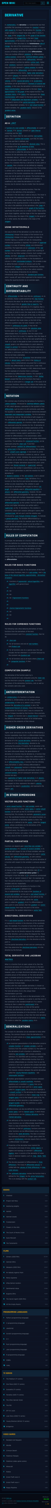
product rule (29, 681)
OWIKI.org (8, 1498)
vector (30, 822)
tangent (32, 216)
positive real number (22, 139)
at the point (15, 889)
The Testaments (25, 1243)
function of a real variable (15, 128)
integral (17, 267)
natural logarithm (33, 581)
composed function (32, 441)
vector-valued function (14, 806)
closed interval (33, 716)
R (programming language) (25, 1354)
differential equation (32, 489)
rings (34, 1156)
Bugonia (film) (25, 1293)
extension (31, 248)
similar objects (36, 1148)
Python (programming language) (25, 1317)
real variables (20, 1054)
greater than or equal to (30, 304)
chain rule (22, 444)
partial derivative (29, 102)
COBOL (25, 1360)
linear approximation (33, 1037)
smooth (7, 344)
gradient (21, 902)
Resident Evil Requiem (25, 1440)
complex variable (30, 1046)
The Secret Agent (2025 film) (25, 1299)
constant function (32, 634)
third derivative (23, 743)
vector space (29, 809)
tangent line (21, 36)
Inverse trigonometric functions (20, 608)
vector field (38, 910)
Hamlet (25, 1211)
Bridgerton (25, 1426)
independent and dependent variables (25, 100)
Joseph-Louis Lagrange (18, 452)
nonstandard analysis (24, 261)
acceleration (38, 81)
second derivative (23, 81)
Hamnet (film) (25, 1262)
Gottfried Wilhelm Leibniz (34, 57)
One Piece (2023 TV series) (25, 1384)
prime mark (35, 62)
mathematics (11, 25)
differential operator (15, 422)
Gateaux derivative (31, 1114)
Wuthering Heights (25, 1206)
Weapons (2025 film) (25, 1267)
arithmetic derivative (19, 1174)
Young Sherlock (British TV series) (25, 1421)
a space (31, 1084)
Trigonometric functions (20, 598)
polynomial (18, 767)
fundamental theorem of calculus (16, 708)
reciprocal (21, 256)
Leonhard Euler (10, 513)
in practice (26, 358)
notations (28, 54)
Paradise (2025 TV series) (25, 1394)
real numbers (33, 644)
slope (9, 36)
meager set (29, 382)
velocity (7, 81)
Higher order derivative (35, 73)
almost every (16, 360)
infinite (28, 245)
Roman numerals (19, 465)
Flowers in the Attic (25, 1227)
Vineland (25, 1195)
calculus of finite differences (30, 1167)
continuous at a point (20, 326)
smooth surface (15, 1092)
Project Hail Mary (25, 1201)
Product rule (16, 646)
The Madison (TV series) (25, 1378)
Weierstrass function (25, 376)
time (14, 78)
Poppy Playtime (25, 1487)
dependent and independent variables (18, 414)
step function (39, 299)
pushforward (29, 1004)
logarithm (12, 584)
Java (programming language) (25, 1349)
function (35, 27)
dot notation (29, 476)
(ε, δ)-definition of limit (26, 147)
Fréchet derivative (15, 1117)
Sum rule (13, 640)
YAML (25, 1365)
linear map (35, 1095)
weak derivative (24, 1134)
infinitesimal (9, 235)
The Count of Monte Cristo (25, 1232)
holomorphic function (16, 1075)
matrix (23, 94)
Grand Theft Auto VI (25, 1477)
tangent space (20, 1090)
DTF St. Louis (25, 1410)
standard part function (35, 275)
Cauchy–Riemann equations (25, 1073)
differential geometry (21, 492)
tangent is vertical (11, 347)
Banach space (29, 1112)
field (44, 1156)
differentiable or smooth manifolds (21, 1082)
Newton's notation (13, 476)
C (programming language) (25, 1323)
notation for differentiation (26, 447)
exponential (22, 581)
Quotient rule (25, 655)
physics (15, 76)
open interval (35, 131)
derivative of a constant (22, 705)
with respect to (10, 30)
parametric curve (39, 814)
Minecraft (25, 1466)
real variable (30, 806)
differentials (31, 60)
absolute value (34, 144)
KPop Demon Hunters (25, 1283)
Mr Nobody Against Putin (25, 1272)
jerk (12, 789)
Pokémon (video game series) (25, 1461)
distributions (19, 1139)
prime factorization (37, 1176)
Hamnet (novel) (25, 1216)
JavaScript (25, 1328)
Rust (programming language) (25, 1344)
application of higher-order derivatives (21, 778)
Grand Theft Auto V (25, 1482)
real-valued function (36, 105)
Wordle (25, 1445)
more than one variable (32, 846)
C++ (25, 1339)
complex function (15, 1046)
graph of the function (38, 36)
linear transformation (12, 89)
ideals (39, 1156)
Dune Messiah (25, 1238)
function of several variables (30, 849)
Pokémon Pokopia (25, 1456)
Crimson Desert (25, 1450)
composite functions (18, 661)
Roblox (25, 1471)
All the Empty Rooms (25, 1304)
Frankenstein (25, 1222)
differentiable (31, 128)
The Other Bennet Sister (25, 1400)
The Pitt (25, 1405)
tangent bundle (14, 1103)
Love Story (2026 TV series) (25, 1416)
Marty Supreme (25, 1277)
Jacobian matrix (10, 94)
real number (38, 136)
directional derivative (18, 939)
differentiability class (16, 762)
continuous (37, 296)
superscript (32, 465)
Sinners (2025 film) (25, 1256)
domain (9, 131)
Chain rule (40, 659)
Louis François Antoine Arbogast (26, 516)
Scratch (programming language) (25, 1333)
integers (22, 1176)
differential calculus (33, 1165)
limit (13, 123)
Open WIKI (8, 3)
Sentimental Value (25, 1288)
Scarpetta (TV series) (25, 1389)
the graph (21, 92)
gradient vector (10, 110)
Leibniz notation (10, 57)
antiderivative (12, 697)
